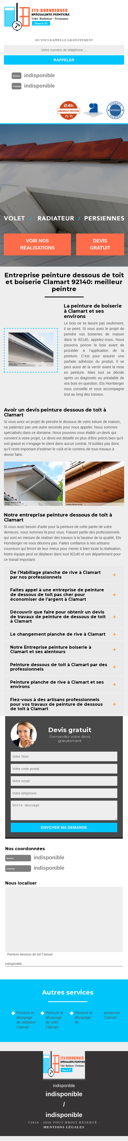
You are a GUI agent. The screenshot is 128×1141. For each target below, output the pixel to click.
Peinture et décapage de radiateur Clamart (26, 1020)
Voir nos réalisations (37, 244)
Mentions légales (64, 1127)
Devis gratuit (100, 244)
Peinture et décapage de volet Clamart (54, 1020)
